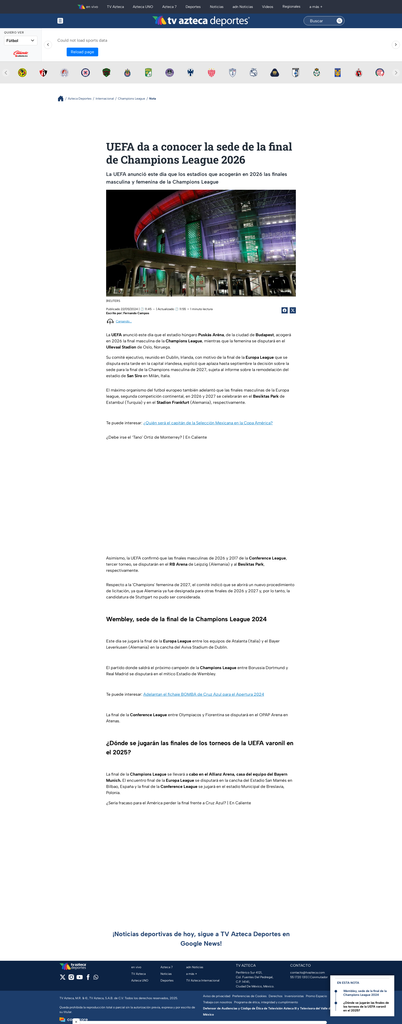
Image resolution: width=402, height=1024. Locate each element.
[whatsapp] (95, 978)
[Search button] (339, 21)
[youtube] (79, 978)
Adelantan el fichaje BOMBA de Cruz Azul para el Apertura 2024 (203, 694)
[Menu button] (77, 21)
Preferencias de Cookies (249, 996)
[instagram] (71, 978)
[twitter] (62, 978)
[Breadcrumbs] (62, 98)
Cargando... (124, 321)
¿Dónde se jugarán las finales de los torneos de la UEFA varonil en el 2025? (366, 1006)
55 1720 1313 (299, 977)
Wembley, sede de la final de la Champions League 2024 (365, 993)
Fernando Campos (136, 313)
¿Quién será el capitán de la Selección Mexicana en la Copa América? (208, 422)
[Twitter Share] (293, 310)
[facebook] (88, 978)
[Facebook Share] (285, 310)
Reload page (82, 51)
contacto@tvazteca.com (307, 972)
